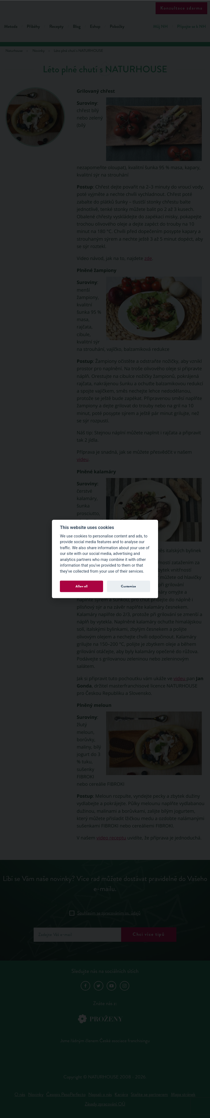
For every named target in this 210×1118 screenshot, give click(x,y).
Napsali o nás (100, 1094)
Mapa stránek (183, 1094)
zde (148, 258)
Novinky (35, 1094)
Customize (128, 586)
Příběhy (33, 26)
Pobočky (117, 26)
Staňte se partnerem (149, 1094)
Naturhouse (14, 50)
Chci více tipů (149, 934)
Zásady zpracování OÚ (105, 1104)
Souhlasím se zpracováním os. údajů (109, 913)
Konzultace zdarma (181, 8)
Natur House (105, 8)
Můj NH (160, 26)
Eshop (95, 26)
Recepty (56, 26)
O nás (19, 1094)
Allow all (81, 586)
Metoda (11, 26)
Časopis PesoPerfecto (66, 1094)
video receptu (111, 838)
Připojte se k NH (191, 26)
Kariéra (121, 1094)
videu (83, 459)
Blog (76, 26)
